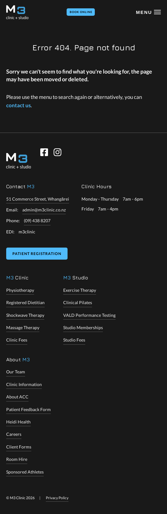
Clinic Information (24, 384)
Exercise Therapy (79, 290)
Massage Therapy (22, 327)
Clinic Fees (16, 339)
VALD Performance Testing (89, 315)
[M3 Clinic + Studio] (17, 12)
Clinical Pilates (77, 302)
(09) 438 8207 (37, 220)
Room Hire (16, 459)
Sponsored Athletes (25, 471)
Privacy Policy (57, 497)
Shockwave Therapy (25, 315)
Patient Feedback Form (28, 409)
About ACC (17, 396)
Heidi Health (18, 421)
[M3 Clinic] (18, 160)
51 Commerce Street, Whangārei (37, 199)
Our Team (15, 371)
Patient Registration (36, 253)
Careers (13, 434)
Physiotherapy (20, 290)
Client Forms (18, 446)
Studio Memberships (83, 327)
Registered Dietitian (25, 302)
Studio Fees (74, 339)
